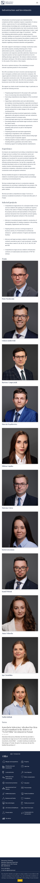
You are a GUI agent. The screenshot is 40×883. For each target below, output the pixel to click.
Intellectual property (10, 793)
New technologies (10, 803)
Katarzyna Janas (8, 550)
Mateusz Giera (7, 508)
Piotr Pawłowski (8, 299)
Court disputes (28, 772)
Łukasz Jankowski (8, 340)
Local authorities (10, 772)
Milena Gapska (7, 466)
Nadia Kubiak (7, 717)
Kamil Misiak (7, 591)
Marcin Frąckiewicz (9, 424)
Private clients (9, 812)
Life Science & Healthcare (12, 807)
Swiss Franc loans (28, 807)
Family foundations (29, 793)
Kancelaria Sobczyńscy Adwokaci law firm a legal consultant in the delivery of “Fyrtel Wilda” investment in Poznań (19, 729)
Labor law (26, 766)
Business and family (11, 798)
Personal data (27, 787)
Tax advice (8, 818)
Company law (16, 754)
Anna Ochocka (7, 633)
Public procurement (29, 803)
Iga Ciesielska (7, 675)
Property (26, 761)
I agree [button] (20, 880)
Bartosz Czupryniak (9, 382)
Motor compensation (29, 777)
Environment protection (11, 782)
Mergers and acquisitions (12, 761)
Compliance (27, 798)
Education (26, 783)
